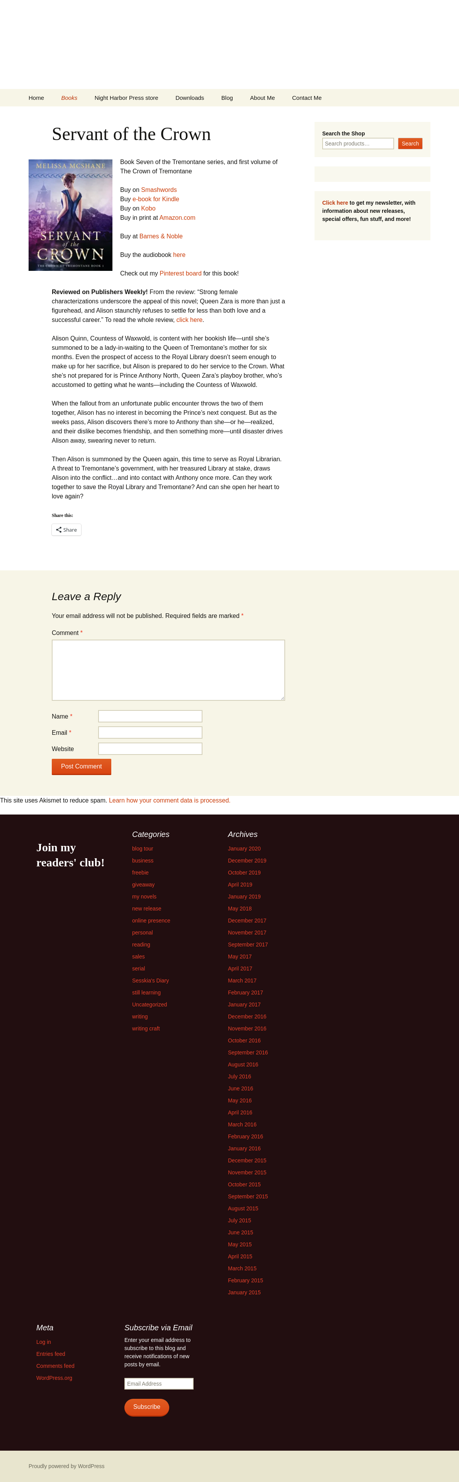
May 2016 (240, 1100)
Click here (335, 203)
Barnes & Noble (161, 236)
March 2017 (242, 980)
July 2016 (239, 1076)
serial (138, 968)
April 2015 (240, 1256)
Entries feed (50, 1354)
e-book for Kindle (156, 199)
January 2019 (244, 896)
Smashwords (159, 190)
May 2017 (240, 956)
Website (63, 749)
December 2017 (247, 920)
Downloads (189, 97)
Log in (43, 1342)
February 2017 (245, 992)
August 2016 (243, 1064)
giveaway (143, 884)
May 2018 (240, 908)
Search (410, 143)
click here (190, 320)
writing (140, 1016)
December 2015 (247, 1160)
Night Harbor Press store (126, 97)
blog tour (142, 848)
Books (69, 97)
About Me (262, 97)
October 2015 (244, 1184)
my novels (144, 896)
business (142, 860)
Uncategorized (149, 1004)
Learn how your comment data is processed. (170, 800)
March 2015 (242, 1268)
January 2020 (244, 848)
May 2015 (240, 1244)
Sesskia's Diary (150, 980)
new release (147, 908)
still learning (146, 992)
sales (138, 956)
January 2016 (244, 1148)
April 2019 (240, 884)
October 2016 (244, 1040)
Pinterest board (181, 273)
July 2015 (239, 1220)
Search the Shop (343, 133)
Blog (227, 97)
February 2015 (245, 1280)
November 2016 (247, 1028)
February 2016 (245, 1136)
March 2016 (242, 1124)
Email (61, 732)
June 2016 (240, 1088)
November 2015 (247, 1172)
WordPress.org (54, 1378)
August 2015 (243, 1208)
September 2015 (248, 1196)
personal (142, 932)
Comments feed (55, 1366)
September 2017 (248, 944)
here (179, 255)
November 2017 (247, 932)
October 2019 (244, 872)
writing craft (146, 1028)
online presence (151, 920)
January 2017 (244, 1004)
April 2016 (240, 1112)
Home (36, 97)
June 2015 (240, 1232)
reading (141, 944)
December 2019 (247, 860)
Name (62, 716)
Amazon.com (177, 217)
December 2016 (247, 1016)
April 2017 (240, 968)
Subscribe (146, 1406)
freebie (140, 872)
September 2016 (248, 1052)
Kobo (148, 208)
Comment (67, 633)
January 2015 (244, 1292)
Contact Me (307, 97)
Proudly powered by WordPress (67, 1466)
